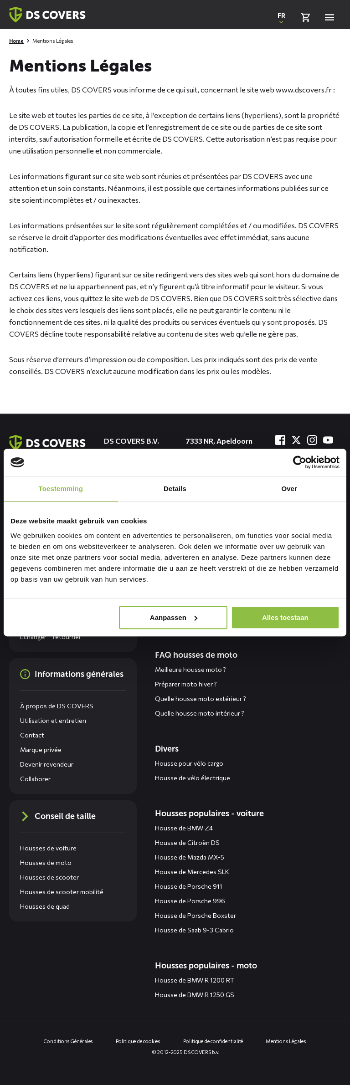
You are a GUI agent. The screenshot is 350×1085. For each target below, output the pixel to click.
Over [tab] (289, 488)
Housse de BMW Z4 (184, 828)
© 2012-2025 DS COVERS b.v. (185, 1052)
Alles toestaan (285, 617)
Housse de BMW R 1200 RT (194, 980)
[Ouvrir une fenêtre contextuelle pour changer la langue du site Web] (281, 17)
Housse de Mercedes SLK (192, 871)
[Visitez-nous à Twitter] (296, 440)
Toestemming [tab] (61, 488)
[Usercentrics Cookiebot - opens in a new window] (300, 462)
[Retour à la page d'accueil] (47, 14)
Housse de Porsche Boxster (195, 915)
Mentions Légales (286, 1041)
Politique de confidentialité (213, 1041)
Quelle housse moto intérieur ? (199, 713)
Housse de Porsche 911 (188, 886)
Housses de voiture (48, 848)
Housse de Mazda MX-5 (189, 857)
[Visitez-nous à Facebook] (280, 440)
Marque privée (41, 749)
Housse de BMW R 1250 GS (194, 994)
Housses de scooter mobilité (61, 892)
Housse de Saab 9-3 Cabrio (194, 930)
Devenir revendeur (46, 764)
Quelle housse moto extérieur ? (200, 698)
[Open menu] (329, 17)
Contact (32, 735)
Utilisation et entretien (53, 720)
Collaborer (35, 779)
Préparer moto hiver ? (186, 684)
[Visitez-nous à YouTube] (328, 440)
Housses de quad (45, 906)
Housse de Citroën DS (187, 842)
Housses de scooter (49, 877)
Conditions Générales (68, 1041)
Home (16, 41)
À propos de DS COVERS (56, 706)
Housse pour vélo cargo (189, 763)
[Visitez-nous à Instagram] (312, 440)
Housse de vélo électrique (192, 778)
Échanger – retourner (50, 636)
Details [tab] (175, 488)
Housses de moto (46, 862)
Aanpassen (173, 617)
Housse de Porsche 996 (190, 901)
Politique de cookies (138, 1041)
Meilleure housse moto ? (190, 669)
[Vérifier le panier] (305, 17)
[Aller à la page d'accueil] (47, 442)
